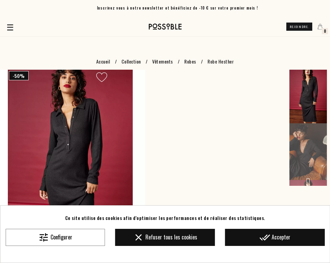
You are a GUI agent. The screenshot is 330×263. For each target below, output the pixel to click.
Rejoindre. (299, 26)
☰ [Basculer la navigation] (11, 26)
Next (308, 181)
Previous (308, 70)
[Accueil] (165, 27)
